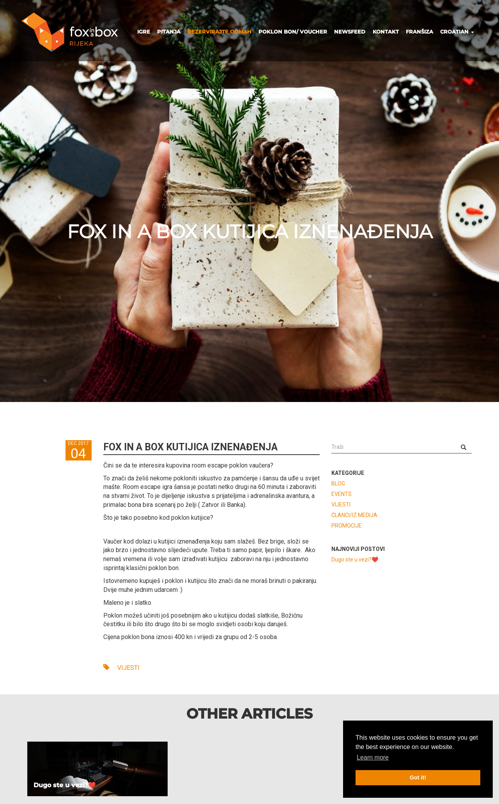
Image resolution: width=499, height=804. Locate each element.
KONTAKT (386, 31)
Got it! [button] (418, 777)
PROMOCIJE (346, 525)
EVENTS (341, 494)
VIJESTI (121, 667)
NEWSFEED (349, 31)
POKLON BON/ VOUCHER (292, 31)
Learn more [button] (373, 757)
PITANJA (168, 31)
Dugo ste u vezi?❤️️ (354, 559)
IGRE (143, 31)
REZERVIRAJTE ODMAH (219, 31)
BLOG (338, 483)
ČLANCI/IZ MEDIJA (354, 515)
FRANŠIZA (419, 31)
